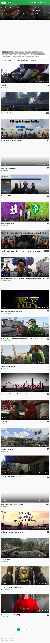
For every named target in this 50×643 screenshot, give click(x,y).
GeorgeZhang (6, 198)
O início (7, 61)
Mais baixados (27, 61)
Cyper (4, 396)
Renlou (5, 142)
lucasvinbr (5, 115)
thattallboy (5, 170)
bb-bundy (5, 451)
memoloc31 (6, 561)
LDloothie (5, 423)
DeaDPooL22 (6, 225)
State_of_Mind (7, 313)
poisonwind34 (6, 534)
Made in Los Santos (7, 640)
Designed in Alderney (7, 638)
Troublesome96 (7, 253)
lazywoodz (6, 479)
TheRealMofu (6, 617)
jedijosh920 (6, 87)
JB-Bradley (6, 589)
